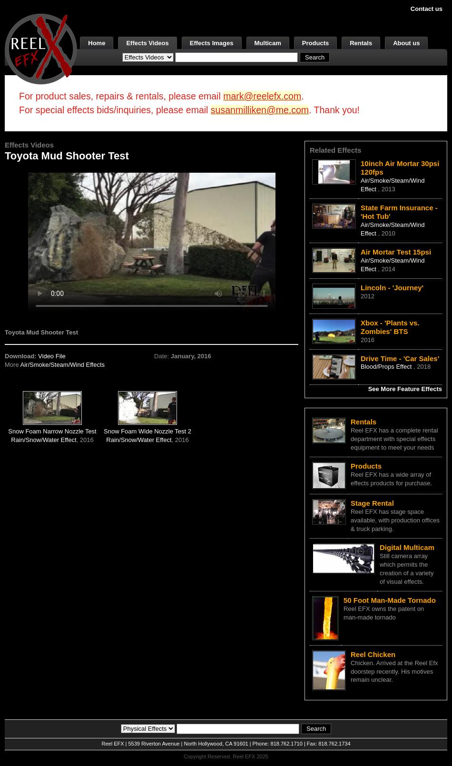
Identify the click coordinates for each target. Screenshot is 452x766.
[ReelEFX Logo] (41, 48)
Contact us (426, 8)
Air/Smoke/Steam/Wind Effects (62, 364)
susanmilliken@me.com (260, 110)
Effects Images (212, 43)
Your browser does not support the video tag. (151, 241)
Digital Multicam (407, 547)
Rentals (361, 43)
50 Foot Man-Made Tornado (390, 600)
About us (406, 43)
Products (315, 43)
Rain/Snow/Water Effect (43, 439)
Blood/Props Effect (387, 366)
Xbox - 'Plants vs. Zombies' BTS (390, 327)
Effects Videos (147, 43)
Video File (52, 356)
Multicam (268, 43)
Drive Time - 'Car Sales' (400, 358)
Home (96, 43)
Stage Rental (372, 503)
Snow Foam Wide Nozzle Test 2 (147, 431)
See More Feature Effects (405, 389)
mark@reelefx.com (262, 96)
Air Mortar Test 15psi (396, 252)
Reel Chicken (373, 654)
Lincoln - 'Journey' (392, 288)
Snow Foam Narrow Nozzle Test (52, 431)
